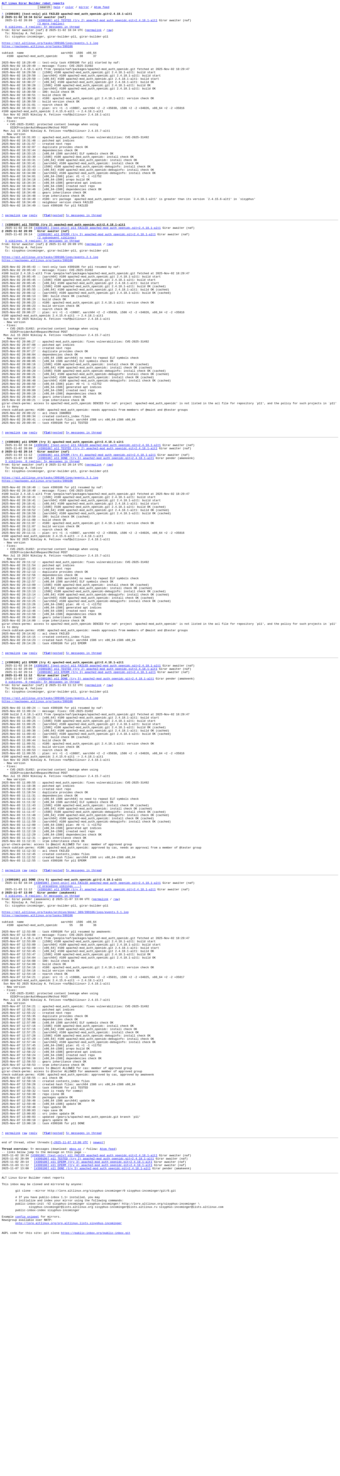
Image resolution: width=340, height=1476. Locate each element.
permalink (93, 35)
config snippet (27, 1452)
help (63, 8)
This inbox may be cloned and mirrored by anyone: (42, 1413)
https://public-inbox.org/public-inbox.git (95, 1471)
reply (33, 257)
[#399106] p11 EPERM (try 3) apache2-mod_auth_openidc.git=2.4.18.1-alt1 (96, 279)
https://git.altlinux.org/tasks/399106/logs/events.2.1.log (50, 306)
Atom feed (108, 8)
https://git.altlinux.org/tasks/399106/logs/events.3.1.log (50, 570)
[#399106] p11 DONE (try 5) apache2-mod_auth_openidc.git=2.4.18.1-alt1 (95, 546)
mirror (91, 8)
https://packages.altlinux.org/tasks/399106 (37, 55)
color (76, 8)
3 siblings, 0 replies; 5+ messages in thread (42, 287)
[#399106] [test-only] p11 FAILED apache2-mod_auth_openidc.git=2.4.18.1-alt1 (97, 271)
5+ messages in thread (83, 257)
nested (57, 257)
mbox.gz (75, 1372)
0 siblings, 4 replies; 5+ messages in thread (42, 31)
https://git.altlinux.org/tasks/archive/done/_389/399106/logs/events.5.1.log (65, 1089)
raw (109, 35)
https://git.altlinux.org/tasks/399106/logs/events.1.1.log (50, 51)
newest (98, 1364)
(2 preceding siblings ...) (59, 1057)
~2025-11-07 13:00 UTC (70, 1364)
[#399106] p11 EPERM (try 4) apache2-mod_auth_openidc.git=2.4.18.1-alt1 (96, 542)
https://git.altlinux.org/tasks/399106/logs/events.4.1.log (50, 833)
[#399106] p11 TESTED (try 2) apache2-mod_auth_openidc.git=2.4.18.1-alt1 (97, 23)
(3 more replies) (50, 27)
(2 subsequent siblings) (56, 283)
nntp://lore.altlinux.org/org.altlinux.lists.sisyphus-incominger (68, 1459)
